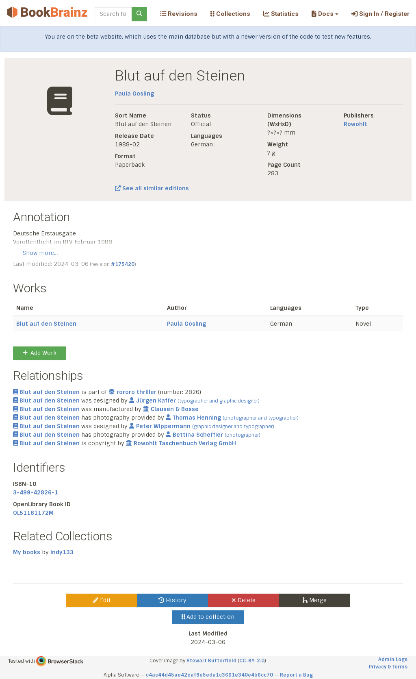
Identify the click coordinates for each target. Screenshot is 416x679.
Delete (244, 600)
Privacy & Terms (388, 667)
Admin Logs (392, 659)
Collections (230, 13)
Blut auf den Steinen (46, 323)
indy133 (62, 552)
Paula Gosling (134, 93)
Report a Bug (296, 675)
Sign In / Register (380, 13)
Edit (101, 600)
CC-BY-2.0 (251, 660)
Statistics (281, 13)
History (172, 600)
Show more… (40, 253)
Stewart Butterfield (211, 660)
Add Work (39, 353)
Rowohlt (355, 124)
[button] (324, 14)
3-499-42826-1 (35, 492)
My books (26, 552)
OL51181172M (33, 512)
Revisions (178, 13)
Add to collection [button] (208, 616)
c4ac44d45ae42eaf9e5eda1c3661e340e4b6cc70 (209, 675)
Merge (315, 600)
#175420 (122, 264)
